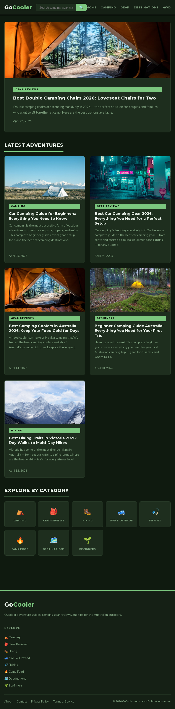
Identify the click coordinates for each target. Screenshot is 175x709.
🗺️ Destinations (15, 678)
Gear (125, 7)
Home (91, 7)
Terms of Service (63, 701)
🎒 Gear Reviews (16, 644)
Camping (108, 7)
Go (18, 7)
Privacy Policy (40, 701)
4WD (167, 7)
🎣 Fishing (11, 664)
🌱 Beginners (13, 685)
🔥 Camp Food (14, 671)
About (8, 701)
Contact (22, 701)
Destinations (146, 7)
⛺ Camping (12, 637)
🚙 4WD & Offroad (17, 658)
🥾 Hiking (10, 651)
